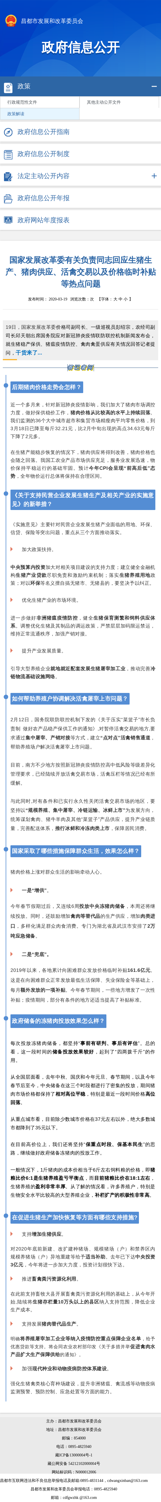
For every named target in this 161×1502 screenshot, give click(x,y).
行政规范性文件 (22, 102)
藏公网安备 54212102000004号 (74, 1464)
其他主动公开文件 (104, 102)
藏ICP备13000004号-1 (73, 1455)
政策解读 (15, 114)
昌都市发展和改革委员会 (43, 21)
